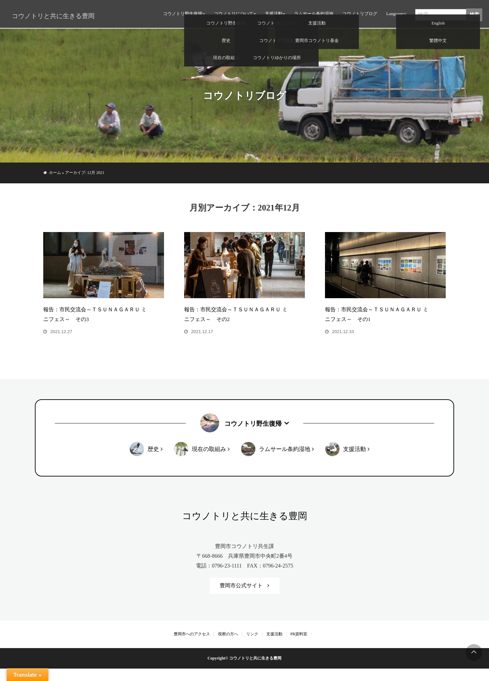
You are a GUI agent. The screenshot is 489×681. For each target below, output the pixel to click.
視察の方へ (228, 646)
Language (393, 14)
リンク (252, 646)
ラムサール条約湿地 (312, 14)
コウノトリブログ (358, 14)
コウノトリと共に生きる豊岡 (50, 16)
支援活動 (272, 14)
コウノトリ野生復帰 (181, 14)
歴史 (153, 461)
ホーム (55, 172)
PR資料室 (299, 646)
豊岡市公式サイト (241, 597)
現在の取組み (209, 461)
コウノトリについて (232, 14)
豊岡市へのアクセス (192, 646)
